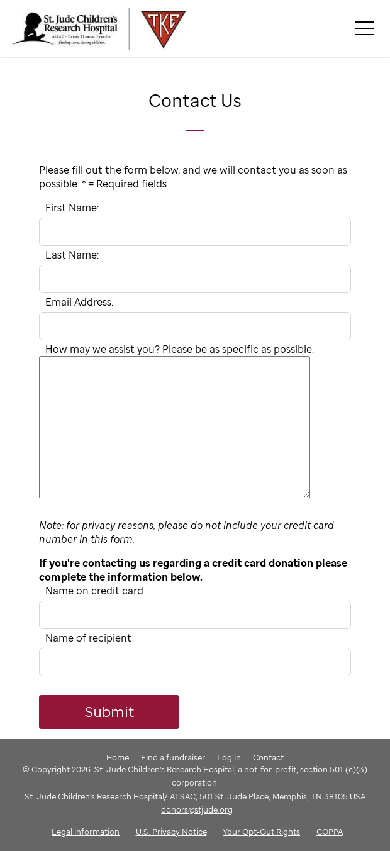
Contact (268, 757)
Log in (229, 757)
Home (117, 757)
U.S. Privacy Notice (171, 831)
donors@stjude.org (197, 809)
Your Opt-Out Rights (261, 831)
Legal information (86, 831)
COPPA (329, 831)
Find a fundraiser (173, 757)
